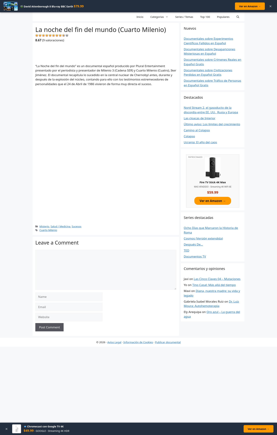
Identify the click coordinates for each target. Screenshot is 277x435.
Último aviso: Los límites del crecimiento (212, 124)
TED (186, 250)
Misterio (44, 226)
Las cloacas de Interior (199, 118)
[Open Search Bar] (238, 16)
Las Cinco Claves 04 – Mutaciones (217, 279)
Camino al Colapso (197, 130)
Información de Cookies (138, 342)
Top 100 (205, 17)
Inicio (140, 17)
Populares (223, 17)
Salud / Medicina (60, 226)
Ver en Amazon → (249, 6)
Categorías (161, 16)
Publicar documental (168, 342)
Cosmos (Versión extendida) (203, 238)
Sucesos (76, 226)
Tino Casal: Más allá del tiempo (214, 285)
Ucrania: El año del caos (200, 142)
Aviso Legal (114, 342)
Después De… (193, 244)
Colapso (189, 136)
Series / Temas (184, 17)
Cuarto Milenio (48, 230)
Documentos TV (195, 256)
